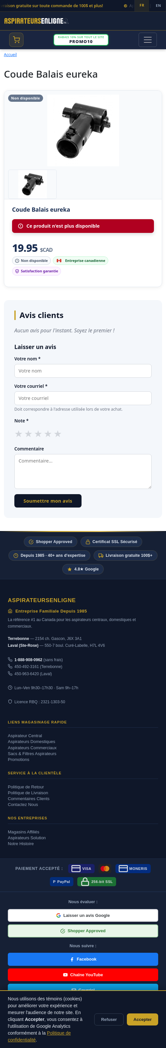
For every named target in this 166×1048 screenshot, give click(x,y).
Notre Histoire (21, 843)
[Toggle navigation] (148, 40)
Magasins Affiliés (23, 831)
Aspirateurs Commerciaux (32, 747)
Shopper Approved (50, 541)
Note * (21, 421)
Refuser (109, 1019)
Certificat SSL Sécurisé (111, 541)
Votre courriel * (31, 386)
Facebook (83, 959)
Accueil (10, 54)
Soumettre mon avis (47, 501)
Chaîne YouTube (83, 974)
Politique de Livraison (28, 792)
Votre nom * (27, 359)
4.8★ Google (83, 569)
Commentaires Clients (29, 798)
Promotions (18, 759)
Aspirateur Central (25, 735)
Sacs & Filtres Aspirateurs (32, 753)
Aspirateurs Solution (27, 837)
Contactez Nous (23, 804)
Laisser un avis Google (83, 915)
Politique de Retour (26, 786)
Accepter (142, 1019)
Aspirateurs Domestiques (31, 741)
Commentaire (29, 449)
